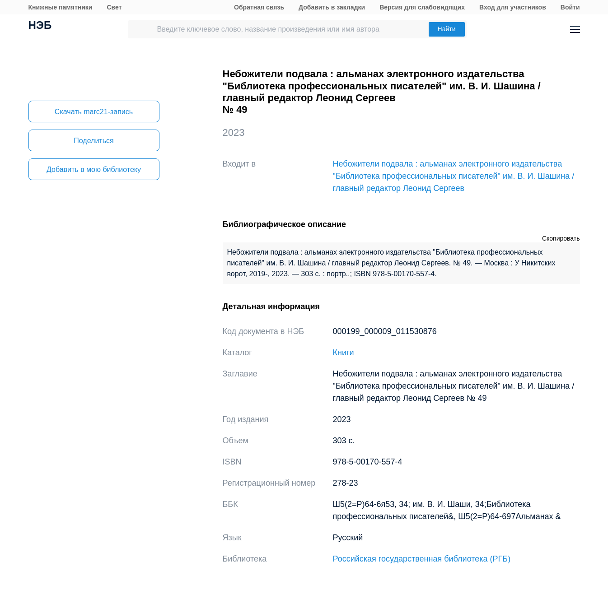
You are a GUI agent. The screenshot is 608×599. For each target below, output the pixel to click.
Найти (447, 29)
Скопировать (561, 238)
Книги (343, 352)
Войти (570, 7)
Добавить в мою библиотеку (94, 169)
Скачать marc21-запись (94, 112)
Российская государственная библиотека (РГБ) (422, 558)
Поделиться (93, 140)
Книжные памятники (60, 7)
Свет (114, 7)
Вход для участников (512, 7)
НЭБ (40, 26)
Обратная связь (259, 7)
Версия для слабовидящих (422, 7)
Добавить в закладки (332, 7)
